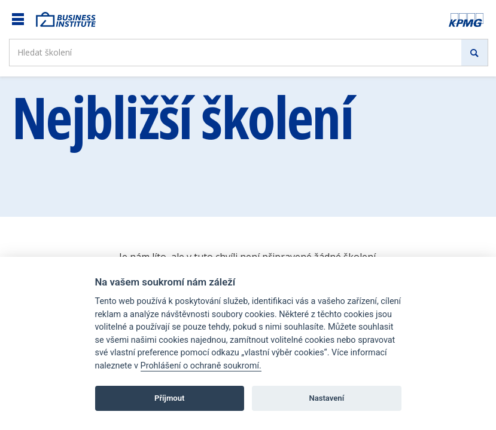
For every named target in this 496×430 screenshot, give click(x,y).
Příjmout (169, 398)
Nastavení (326, 398)
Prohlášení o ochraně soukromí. (201, 366)
